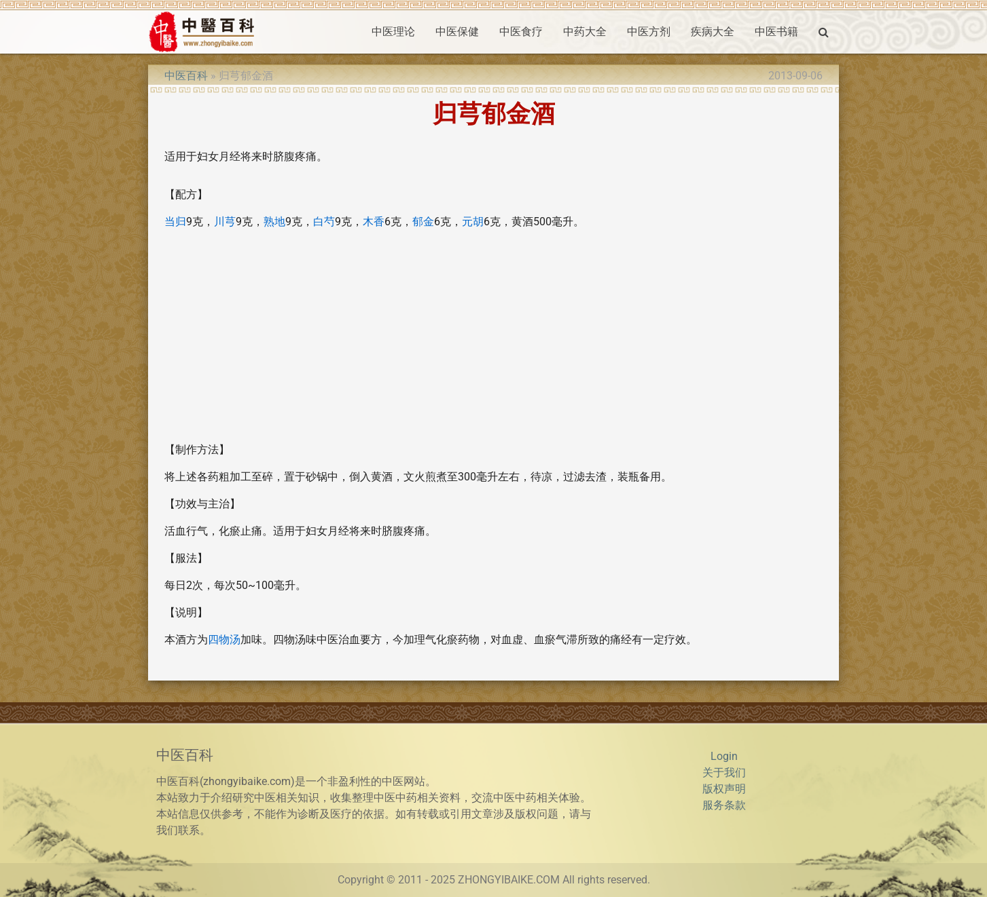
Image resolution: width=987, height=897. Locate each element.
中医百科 (186, 75)
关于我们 (724, 772)
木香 (373, 221)
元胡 (473, 221)
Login (724, 756)
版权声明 (724, 788)
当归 (175, 221)
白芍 (324, 221)
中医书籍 (776, 31)
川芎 (225, 221)
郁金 (423, 221)
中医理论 (393, 31)
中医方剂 (648, 31)
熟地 (274, 221)
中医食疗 (521, 31)
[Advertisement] (493, 336)
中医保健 (457, 31)
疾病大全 (712, 31)
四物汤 (224, 639)
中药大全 (585, 31)
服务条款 (724, 805)
